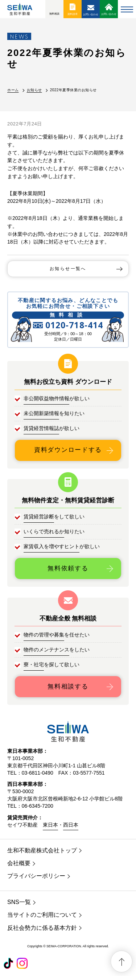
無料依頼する (68, 568)
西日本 (70, 825)
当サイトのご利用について (42, 915)
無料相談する (68, 686)
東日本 (50, 825)
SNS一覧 (19, 902)
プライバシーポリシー (36, 876)
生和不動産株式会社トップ (42, 850)
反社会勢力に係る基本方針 (42, 928)
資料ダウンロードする (68, 449)
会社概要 (18, 863)
